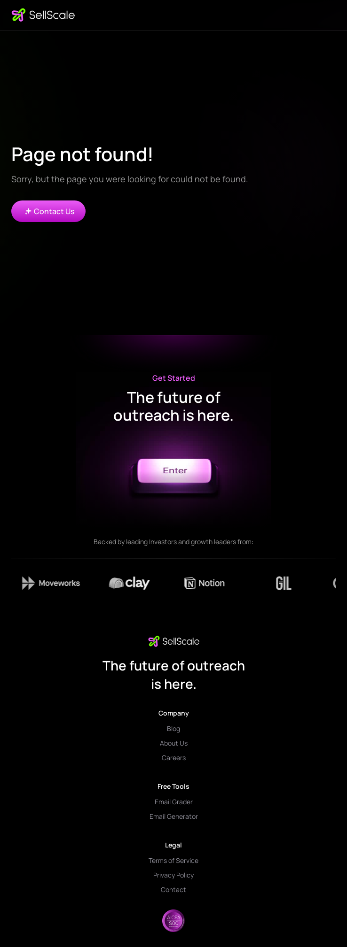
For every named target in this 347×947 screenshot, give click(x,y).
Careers (174, 757)
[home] (43, 15)
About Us (174, 743)
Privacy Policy (173, 874)
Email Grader (174, 801)
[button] (328, 15)
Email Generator (174, 816)
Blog (173, 728)
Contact (173, 889)
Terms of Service (173, 860)
